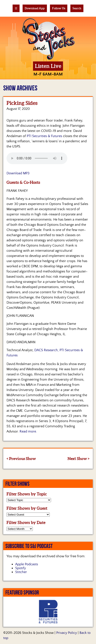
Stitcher (21, 572)
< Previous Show (21, 458)
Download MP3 (18, 173)
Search (77, 8)
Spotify (20, 568)
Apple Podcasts (26, 564)
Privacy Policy (66, 633)
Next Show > (78, 458)
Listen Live (48, 66)
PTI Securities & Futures (44, 136)
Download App (35, 8)
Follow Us (58, 8)
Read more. (28, 431)
